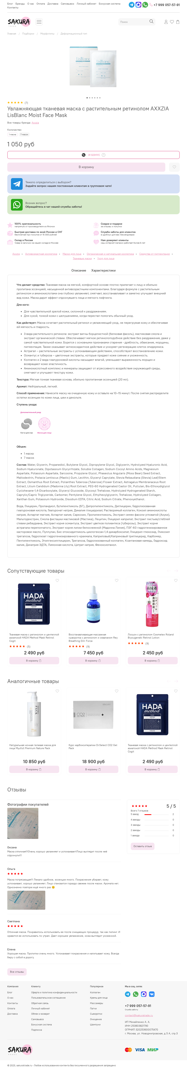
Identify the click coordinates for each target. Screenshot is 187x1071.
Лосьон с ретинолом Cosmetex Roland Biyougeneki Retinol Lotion (151, 636)
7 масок (24, 134)
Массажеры (96, 1003)
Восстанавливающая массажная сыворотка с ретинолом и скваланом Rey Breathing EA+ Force (93, 638)
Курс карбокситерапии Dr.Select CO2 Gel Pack (93, 746)
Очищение (96, 1019)
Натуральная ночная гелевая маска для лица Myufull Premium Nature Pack (32, 746)
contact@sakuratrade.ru (139, 1015)
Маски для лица (72, 253)
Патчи (93, 1008)
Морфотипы (47, 33)
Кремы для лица (99, 997)
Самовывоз (67, 3)
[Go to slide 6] (99, 97)
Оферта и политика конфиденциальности (54, 992)
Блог (10, 3)
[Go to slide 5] (97, 97)
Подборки (28, 33)
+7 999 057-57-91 (164, 5)
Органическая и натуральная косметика (110, 253)
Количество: (14, 129)
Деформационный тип (74, 33)
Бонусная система (109, 3)
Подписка (36, 1029)
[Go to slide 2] (89, 97)
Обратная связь (40, 1003)
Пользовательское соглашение (48, 997)
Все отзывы (17, 971)
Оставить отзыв (142, 846)
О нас (30, 3)
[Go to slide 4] (94, 97)
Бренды (20, 3)
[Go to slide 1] (87, 97)
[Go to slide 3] (92, 97)
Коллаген (95, 992)
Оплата (41, 3)
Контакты (12, 7)
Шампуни (95, 1024)
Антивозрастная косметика (41, 253)
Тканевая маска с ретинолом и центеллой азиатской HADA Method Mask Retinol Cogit (34, 638)
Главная (11, 33)
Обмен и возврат (40, 1013)
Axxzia (35, 122)
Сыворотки (96, 1013)
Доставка (52, 3)
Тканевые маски (82, 258)
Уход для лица (105, 258)
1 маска (12, 134)
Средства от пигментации (154, 253)
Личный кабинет (86, 3)
